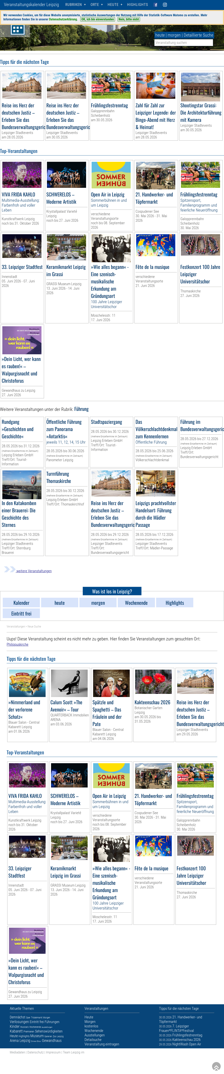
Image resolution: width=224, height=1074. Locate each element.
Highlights (137, 4)
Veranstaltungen (16, 626)
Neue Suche (34, 626)
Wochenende (35, 1027)
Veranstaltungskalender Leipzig (31, 4)
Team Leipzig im (73, 1052)
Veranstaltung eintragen (102, 1044)
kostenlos (91, 1026)
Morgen (46, 1017)
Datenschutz (35, 1052)
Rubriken (73, 4)
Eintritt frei (37, 1022)
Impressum (53, 1052)
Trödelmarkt (36, 1017)
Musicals (24, 1027)
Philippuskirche (17, 644)
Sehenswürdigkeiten (49, 1031)
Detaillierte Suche (198, 35)
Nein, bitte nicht (129, 19)
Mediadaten (17, 1052)
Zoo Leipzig (58, 1036)
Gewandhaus (52, 1040)
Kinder (15, 1026)
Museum (37, 1035)
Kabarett (16, 1031)
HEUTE (113, 4)
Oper (28, 1017)
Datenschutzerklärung (63, 19)
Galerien (48, 1036)
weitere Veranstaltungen (28, 571)
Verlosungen (19, 1021)
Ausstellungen (47, 1027)
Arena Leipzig (20, 1040)
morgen (174, 35)
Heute (14, 1036)
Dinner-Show (36, 1041)
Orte (95, 4)
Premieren (28, 1031)
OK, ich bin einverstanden (97, 19)
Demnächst (17, 1017)
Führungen (52, 1022)
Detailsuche (93, 1039)
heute (160, 35)
